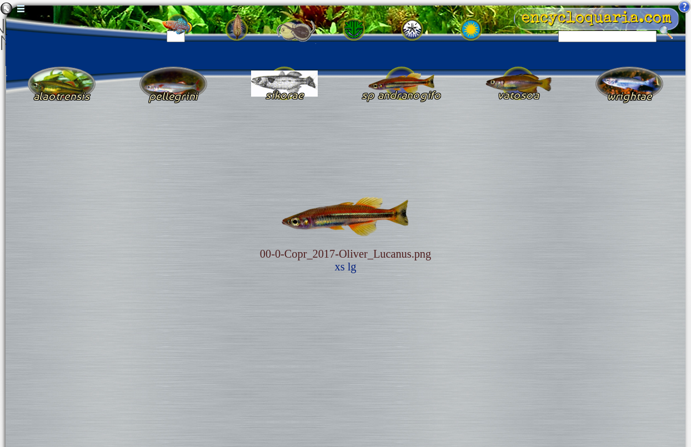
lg (352, 266)
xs (340, 266)
